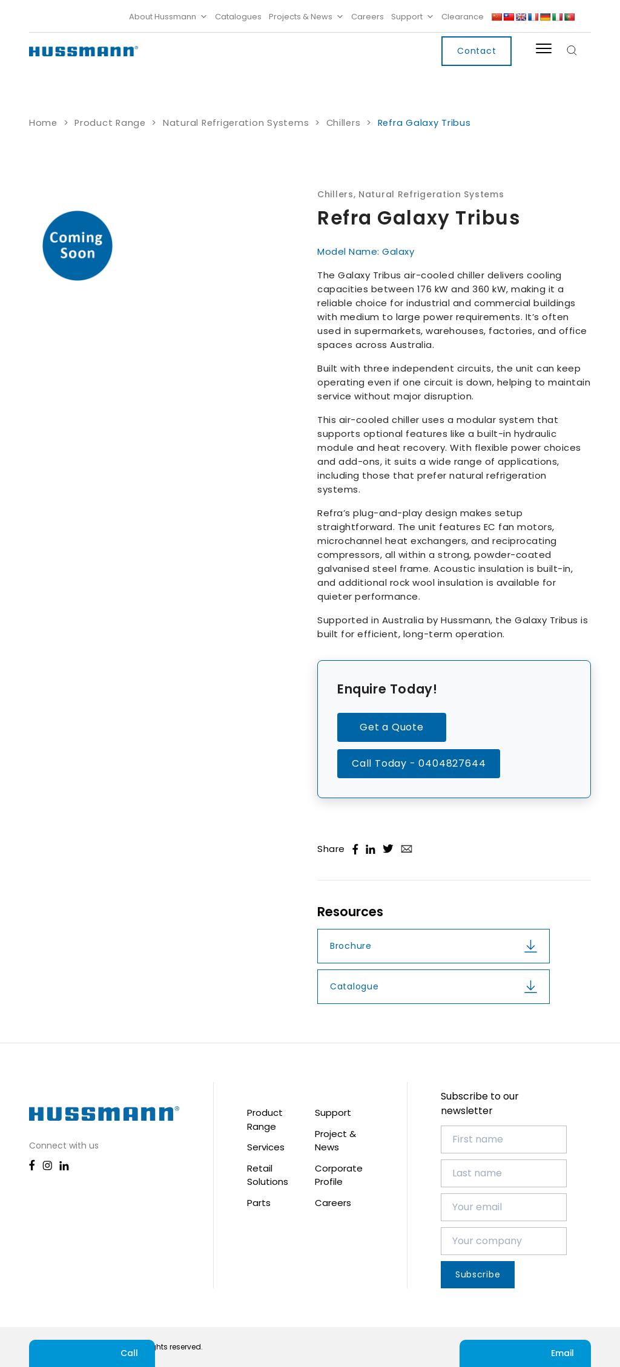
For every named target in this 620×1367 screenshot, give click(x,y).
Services (266, 1147)
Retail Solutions (267, 1175)
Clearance (462, 16)
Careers (367, 16)
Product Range (110, 123)
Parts (259, 1202)
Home (43, 123)
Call (92, 1353)
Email (525, 1353)
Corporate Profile (339, 1175)
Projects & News (306, 17)
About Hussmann (168, 17)
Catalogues (238, 16)
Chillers (343, 123)
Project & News (335, 1140)
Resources (350, 912)
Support (412, 17)
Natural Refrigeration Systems (236, 123)
